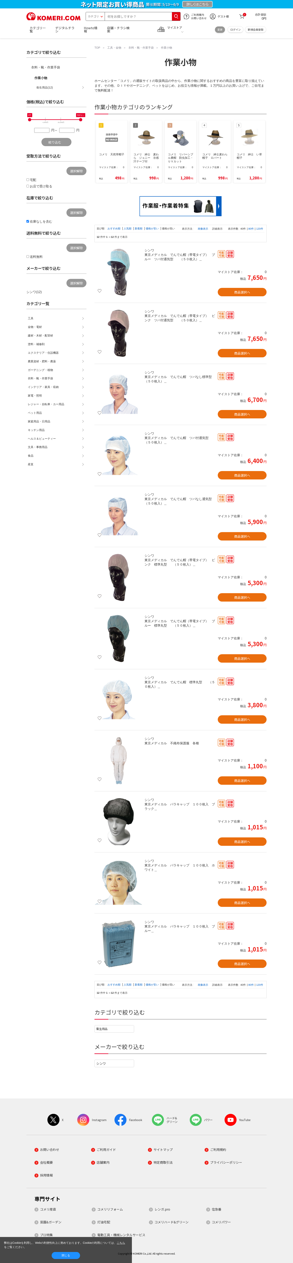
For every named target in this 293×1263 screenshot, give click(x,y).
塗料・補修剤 (36, 344)
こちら (121, 1242)
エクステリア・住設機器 (43, 352)
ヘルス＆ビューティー (42, 438)
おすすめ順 (114, 228)
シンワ (101, 1063)
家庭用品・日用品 (39, 421)
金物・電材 (35, 327)
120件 (259, 228)
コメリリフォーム (110, 1209)
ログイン (235, 29)
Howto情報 (90, 29)
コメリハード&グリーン (172, 1222)
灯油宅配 (103, 1222)
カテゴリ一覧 (38, 29)
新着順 (139, 228)
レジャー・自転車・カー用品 (46, 404)
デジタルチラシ (64, 29)
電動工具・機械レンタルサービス (121, 1234)
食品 (30, 455)
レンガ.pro (162, 1209)
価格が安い (153, 228)
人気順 (128, 228)
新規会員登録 (255, 29)
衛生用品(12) (44, 87)
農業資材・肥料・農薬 (42, 361)
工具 (30, 318)
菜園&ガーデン (50, 1222)
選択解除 (76, 171)
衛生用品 (101, 1029)
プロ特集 (46, 1234)
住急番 (216, 1209)
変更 (220, 29)
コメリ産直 (48, 1209)
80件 (251, 228)
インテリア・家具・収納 (43, 387)
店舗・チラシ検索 (118, 29)
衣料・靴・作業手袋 (45, 67)
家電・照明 (35, 395)
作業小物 (40, 78)
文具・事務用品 (37, 447)
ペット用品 (35, 412)
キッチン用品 (36, 430)
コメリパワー (221, 1222)
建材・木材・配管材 (40, 335)
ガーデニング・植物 (40, 370)
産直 (30, 464)
